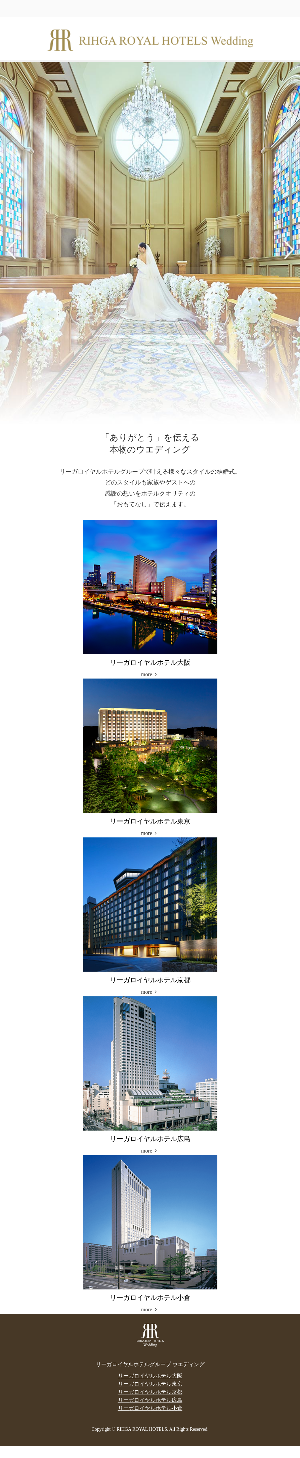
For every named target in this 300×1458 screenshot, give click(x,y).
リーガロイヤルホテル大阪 (150, 1376)
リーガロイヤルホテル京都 (150, 1392)
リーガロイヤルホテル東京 (150, 1384)
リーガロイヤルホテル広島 (150, 1400)
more (146, 674)
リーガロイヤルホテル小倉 (150, 1408)
